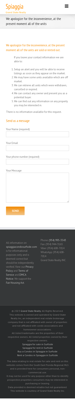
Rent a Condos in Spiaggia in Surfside (37, 355)
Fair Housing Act (15, 282)
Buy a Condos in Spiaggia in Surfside (37, 351)
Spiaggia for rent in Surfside (37, 347)
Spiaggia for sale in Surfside (37, 344)
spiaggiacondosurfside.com (21, 247)
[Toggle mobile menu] (67, 6)
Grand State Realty (31, 310)
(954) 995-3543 (57, 240)
